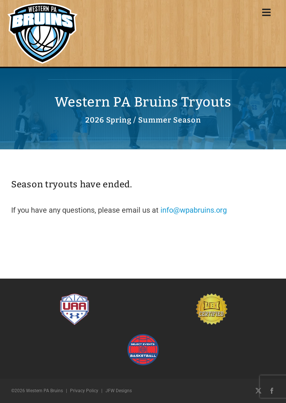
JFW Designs (118, 390)
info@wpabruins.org (194, 210)
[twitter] (258, 391)
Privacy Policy (84, 390)
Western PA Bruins (44, 390)
